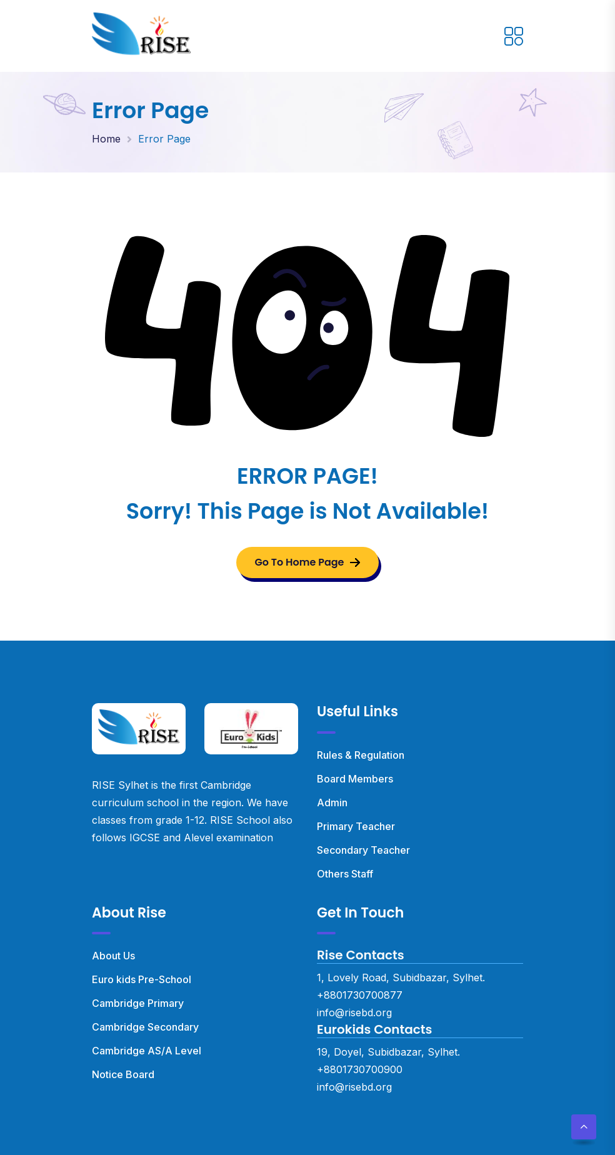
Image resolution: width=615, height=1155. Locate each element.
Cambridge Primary (138, 1003)
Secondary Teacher (363, 850)
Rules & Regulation (360, 755)
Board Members (355, 778)
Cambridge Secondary (145, 1027)
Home (106, 138)
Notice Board (123, 1074)
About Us (113, 955)
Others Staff (345, 874)
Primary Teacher (356, 826)
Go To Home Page (308, 562)
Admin (332, 802)
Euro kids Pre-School (141, 979)
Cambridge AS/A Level (146, 1050)
